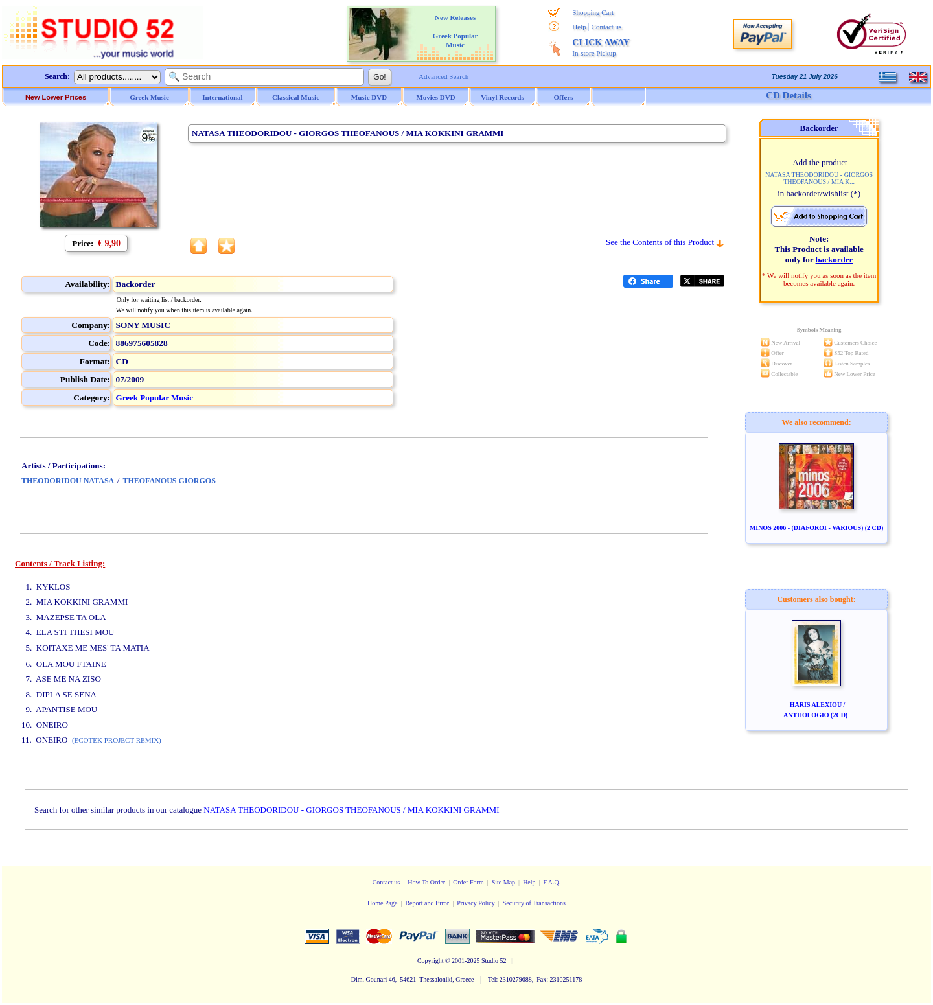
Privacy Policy (476, 903)
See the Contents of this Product (660, 242)
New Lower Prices (55, 97)
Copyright (430, 960)
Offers (563, 97)
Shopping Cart (593, 12)
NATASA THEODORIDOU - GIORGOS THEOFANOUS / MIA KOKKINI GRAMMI (351, 809)
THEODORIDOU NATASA (67, 480)
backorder (834, 259)
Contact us (607, 26)
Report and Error (427, 903)
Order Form (468, 882)
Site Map (503, 882)
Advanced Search (443, 76)
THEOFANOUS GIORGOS (168, 480)
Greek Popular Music (154, 397)
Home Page (382, 903)
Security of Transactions (534, 903)
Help (579, 26)
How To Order (426, 882)
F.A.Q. (552, 882)
